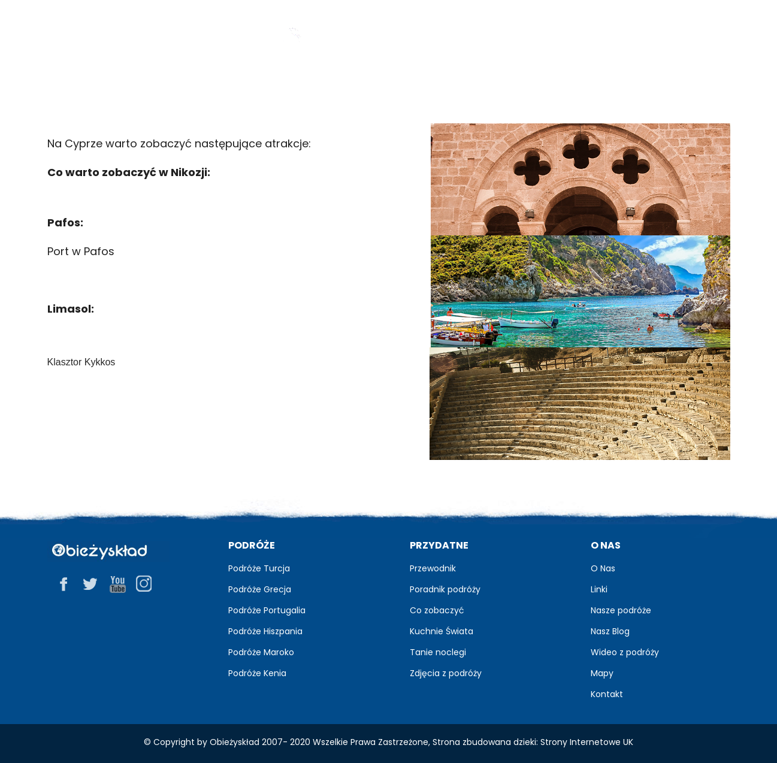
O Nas (603, 568)
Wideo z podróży (625, 652)
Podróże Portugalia (267, 610)
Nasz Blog (610, 631)
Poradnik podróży (445, 589)
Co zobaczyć (437, 610)
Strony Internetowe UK (586, 742)
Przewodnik (195, 84)
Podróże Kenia (257, 673)
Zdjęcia (392, 83)
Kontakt (607, 694)
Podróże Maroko (261, 652)
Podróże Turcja (259, 568)
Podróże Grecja (259, 589)
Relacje (485, 84)
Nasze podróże (621, 610)
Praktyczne (598, 84)
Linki (599, 589)
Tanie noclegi (438, 652)
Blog (299, 84)
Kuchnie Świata (441, 631)
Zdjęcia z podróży (446, 673)
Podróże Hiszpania (265, 631)
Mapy (602, 673)
